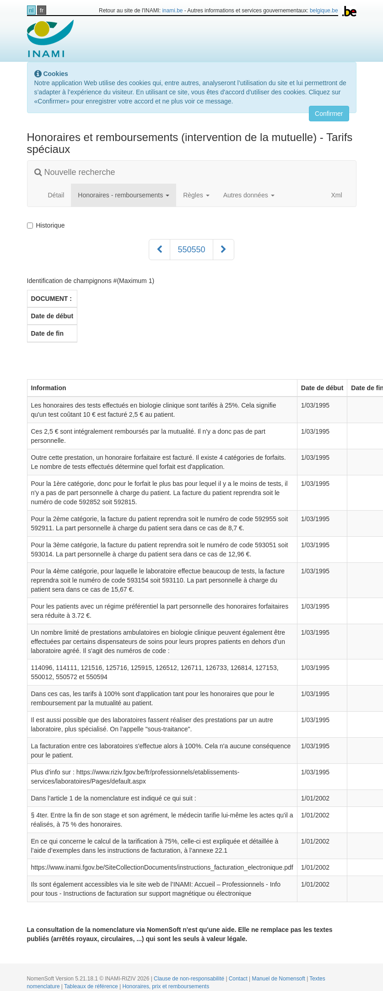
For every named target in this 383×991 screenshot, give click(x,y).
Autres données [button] (249, 195)
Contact (239, 978)
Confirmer (329, 113)
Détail (56, 195)
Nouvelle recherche (74, 172)
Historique (48, 225)
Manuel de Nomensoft (279, 978)
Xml (332, 195)
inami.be (172, 10)
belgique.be (324, 10)
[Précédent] (159, 249)
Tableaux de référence (91, 986)
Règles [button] (196, 195)
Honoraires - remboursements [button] (123, 195)
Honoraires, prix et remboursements (165, 986)
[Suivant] (223, 249)
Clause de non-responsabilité (190, 978)
